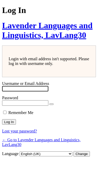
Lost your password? (19, 131)
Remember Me (20, 112)
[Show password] (51, 104)
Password (10, 98)
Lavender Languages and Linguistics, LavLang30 (47, 30)
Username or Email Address (25, 83)
